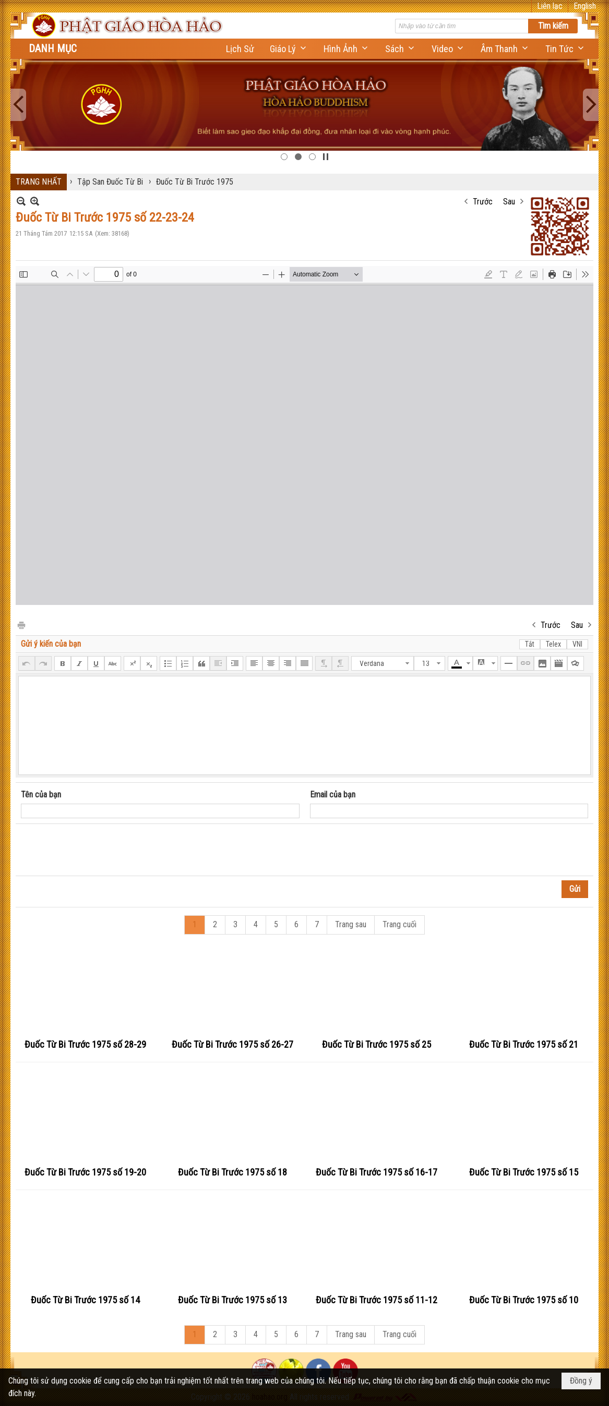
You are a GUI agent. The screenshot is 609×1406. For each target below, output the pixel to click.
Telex (553, 644)
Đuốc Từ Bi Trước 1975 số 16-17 (376, 1172)
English (585, 6)
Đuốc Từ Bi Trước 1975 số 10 (523, 1299)
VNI (577, 644)
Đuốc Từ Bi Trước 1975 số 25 (376, 1044)
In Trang (21, 624)
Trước (483, 202)
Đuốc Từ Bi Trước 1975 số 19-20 (85, 1172)
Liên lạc (550, 6)
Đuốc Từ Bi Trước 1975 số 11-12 (376, 1299)
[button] (289, 49)
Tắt (529, 644)
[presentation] (100, 850)
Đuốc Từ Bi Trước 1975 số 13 (232, 1299)
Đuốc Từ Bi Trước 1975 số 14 (85, 1299)
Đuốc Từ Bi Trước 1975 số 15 (523, 1172)
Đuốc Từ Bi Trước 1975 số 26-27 (232, 1044)
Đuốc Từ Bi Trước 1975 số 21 (523, 1044)
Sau (509, 202)
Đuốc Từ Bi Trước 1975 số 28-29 (85, 1044)
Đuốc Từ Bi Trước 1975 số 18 (232, 1172)
